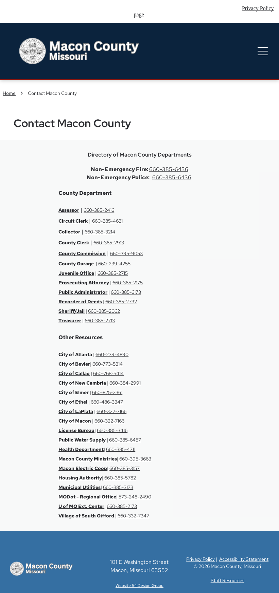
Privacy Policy (200, 559)
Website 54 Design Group (139, 585)
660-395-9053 (126, 253)
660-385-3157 (124, 468)
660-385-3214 (100, 232)
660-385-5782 (120, 478)
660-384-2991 (125, 383)
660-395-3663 (135, 459)
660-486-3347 (107, 402)
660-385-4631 (107, 221)
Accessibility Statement (243, 559)
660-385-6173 (126, 292)
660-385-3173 (118, 487)
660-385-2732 (121, 302)
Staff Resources (227, 580)
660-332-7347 (133, 516)
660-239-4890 (111, 354)
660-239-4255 (114, 264)
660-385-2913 (108, 243)
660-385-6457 (125, 440)
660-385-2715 (113, 273)
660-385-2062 (104, 311)
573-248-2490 (135, 497)
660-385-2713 (100, 321)
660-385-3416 (112, 430)
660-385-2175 (127, 283)
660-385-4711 (120, 449)
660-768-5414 (108, 373)
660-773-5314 (107, 364)
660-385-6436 (168, 169)
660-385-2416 (99, 210)
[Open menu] (263, 51)
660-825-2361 (107, 392)
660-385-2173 (122, 506)
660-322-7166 (111, 411)
